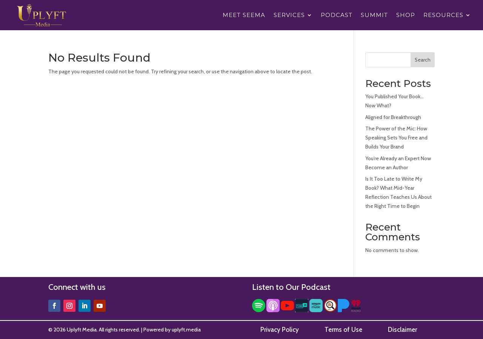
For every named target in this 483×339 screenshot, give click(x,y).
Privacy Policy (279, 329)
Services (289, 15)
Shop (405, 15)
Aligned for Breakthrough (393, 117)
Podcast (336, 15)
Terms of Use (343, 329)
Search (423, 59)
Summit (374, 15)
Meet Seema (244, 15)
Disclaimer (402, 329)
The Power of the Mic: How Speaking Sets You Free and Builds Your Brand (396, 137)
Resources (443, 15)
